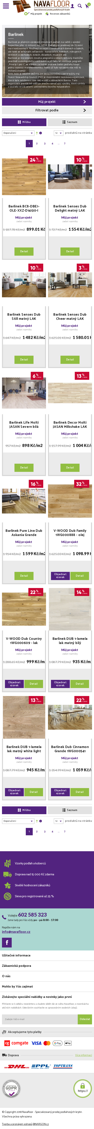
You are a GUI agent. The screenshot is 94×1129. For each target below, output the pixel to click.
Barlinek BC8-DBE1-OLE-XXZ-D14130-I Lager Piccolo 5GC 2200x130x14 (24, 208)
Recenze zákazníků (57, 14)
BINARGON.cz (41, 1124)
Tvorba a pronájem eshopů (17, 1124)
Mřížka (24, 122)
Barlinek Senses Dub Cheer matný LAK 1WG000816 (69, 317)
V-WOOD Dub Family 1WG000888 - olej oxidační (70, 533)
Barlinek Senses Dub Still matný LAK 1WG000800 (23, 317)
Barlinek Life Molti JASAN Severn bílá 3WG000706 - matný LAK (23, 425)
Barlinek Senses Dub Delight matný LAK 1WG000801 (69, 208)
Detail (24, 251)
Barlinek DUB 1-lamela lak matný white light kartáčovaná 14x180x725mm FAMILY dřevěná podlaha (24, 749)
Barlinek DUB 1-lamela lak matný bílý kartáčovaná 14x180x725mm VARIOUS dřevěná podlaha (70, 641)
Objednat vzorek (60, 575)
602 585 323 (32, 914)
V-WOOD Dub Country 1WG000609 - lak (24, 641)
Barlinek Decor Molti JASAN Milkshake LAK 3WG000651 (70, 425)
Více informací (83, 1055)
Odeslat (85, 1019)
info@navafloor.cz (16, 932)
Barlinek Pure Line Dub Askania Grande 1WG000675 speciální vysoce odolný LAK (24, 533)
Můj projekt (33, 14)
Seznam (69, 122)
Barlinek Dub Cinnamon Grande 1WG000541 (70, 749)
